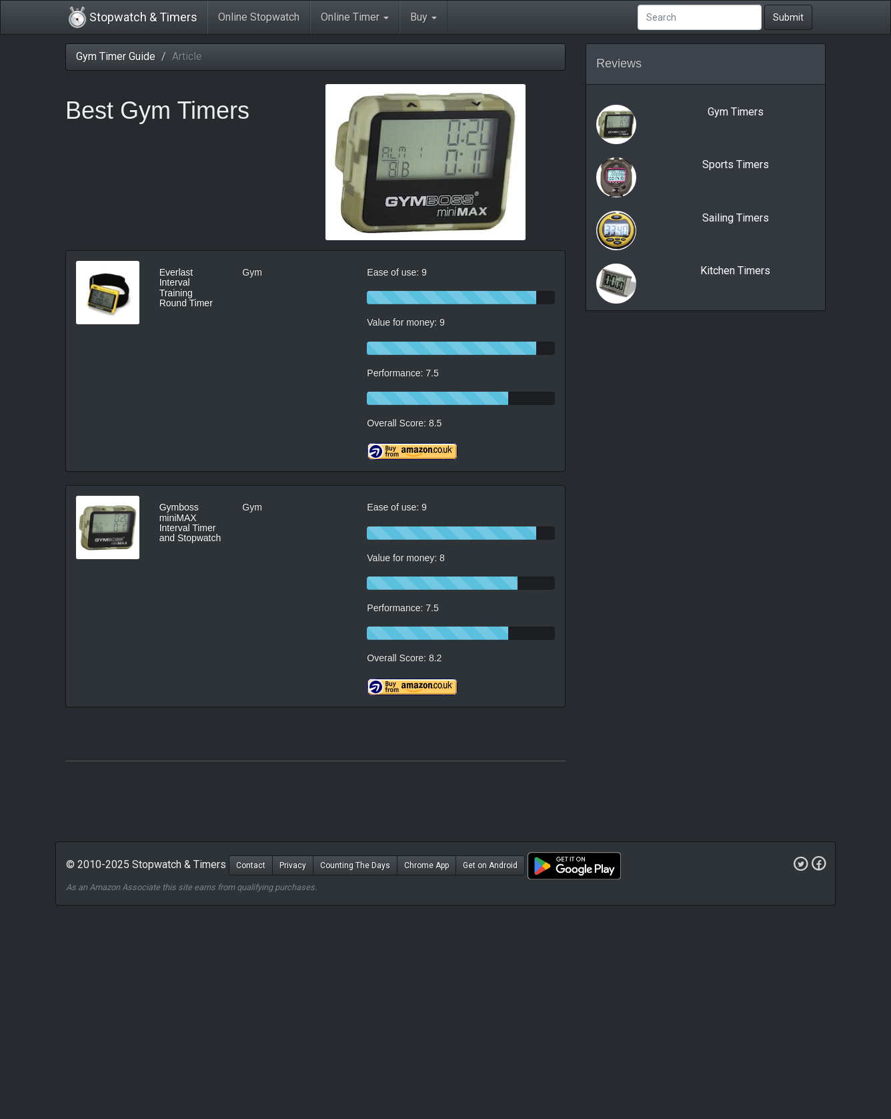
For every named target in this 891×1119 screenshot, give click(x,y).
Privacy (292, 865)
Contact (250, 865)
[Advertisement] (445, 1012)
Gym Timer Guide (115, 56)
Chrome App (426, 865)
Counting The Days (355, 865)
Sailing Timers (735, 218)
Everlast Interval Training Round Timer (186, 287)
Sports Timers (735, 164)
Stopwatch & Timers (131, 17)
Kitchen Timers (735, 270)
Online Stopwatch (258, 17)
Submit (788, 17)
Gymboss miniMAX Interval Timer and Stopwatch (190, 522)
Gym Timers (736, 111)
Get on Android (490, 865)
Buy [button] (423, 17)
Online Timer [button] (355, 17)
